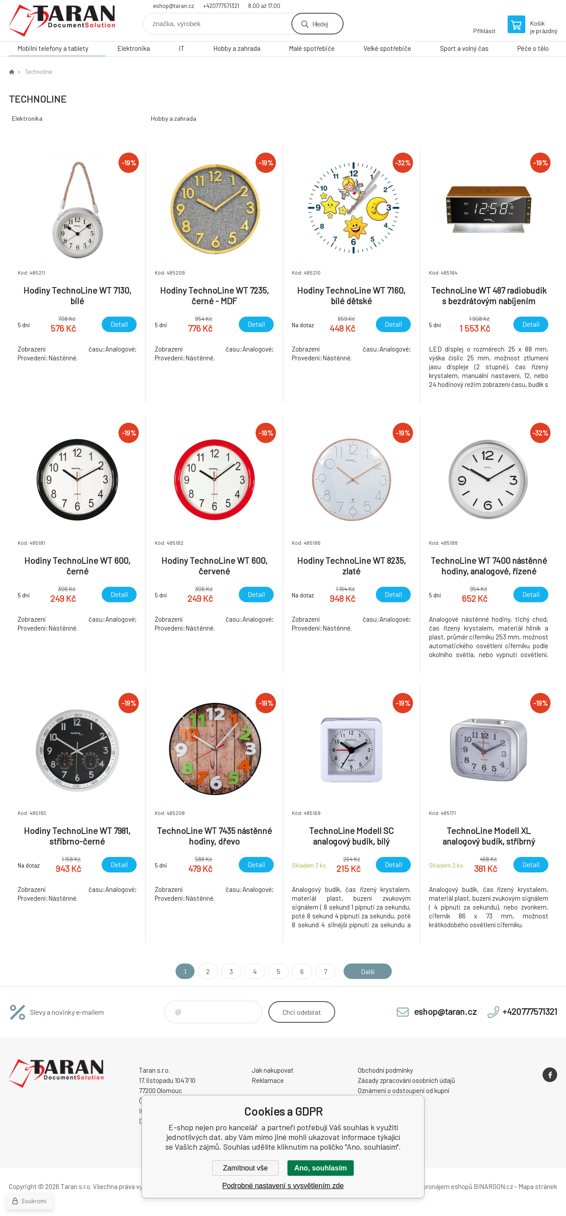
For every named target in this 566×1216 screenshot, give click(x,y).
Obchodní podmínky (385, 1070)
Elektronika (133, 48)
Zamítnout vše (245, 1168)
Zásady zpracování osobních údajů (406, 1080)
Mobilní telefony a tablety (52, 48)
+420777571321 (221, 5)
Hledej (320, 23)
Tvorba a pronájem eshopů (434, 1186)
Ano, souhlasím (320, 1168)
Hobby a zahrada (236, 48)
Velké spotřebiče (387, 48)
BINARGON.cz (493, 1186)
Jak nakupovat (273, 1070)
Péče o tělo (533, 48)
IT (181, 48)
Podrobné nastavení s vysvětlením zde (283, 1185)
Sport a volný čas (464, 48)
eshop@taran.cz (173, 5)
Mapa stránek (537, 1186)
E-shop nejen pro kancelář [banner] (62, 20)
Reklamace (268, 1080)
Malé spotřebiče (312, 48)
